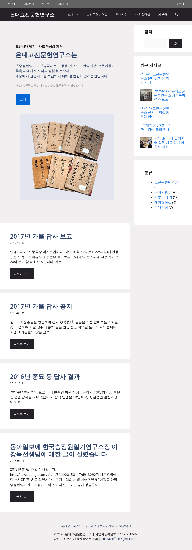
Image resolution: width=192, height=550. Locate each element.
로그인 (180, 4)
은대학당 (29, 4)
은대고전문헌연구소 (32, 14)
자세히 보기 (22, 274)
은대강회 (121, 14)
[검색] (175, 43)
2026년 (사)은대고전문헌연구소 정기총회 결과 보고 (169, 95)
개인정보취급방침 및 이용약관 (111, 526)
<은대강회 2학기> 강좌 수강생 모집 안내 (156, 127)
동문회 (46, 4)
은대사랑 (63, 4)
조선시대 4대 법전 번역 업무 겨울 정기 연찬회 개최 (169, 142)
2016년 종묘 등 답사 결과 (45, 376)
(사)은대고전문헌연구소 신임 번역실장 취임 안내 (154, 112)
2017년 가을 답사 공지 (41, 306)
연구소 (12, 4)
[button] (176, 14)
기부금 (162, 14)
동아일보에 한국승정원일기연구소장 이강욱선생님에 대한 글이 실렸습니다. (64, 450)
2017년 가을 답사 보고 (41, 236)
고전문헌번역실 (97, 14)
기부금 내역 (163, 197)
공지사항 (161, 192)
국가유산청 (80, 526)
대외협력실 (142, 14)
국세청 (65, 526)
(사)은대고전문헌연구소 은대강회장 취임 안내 (154, 78)
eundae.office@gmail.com (118, 539)
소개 (75, 14)
